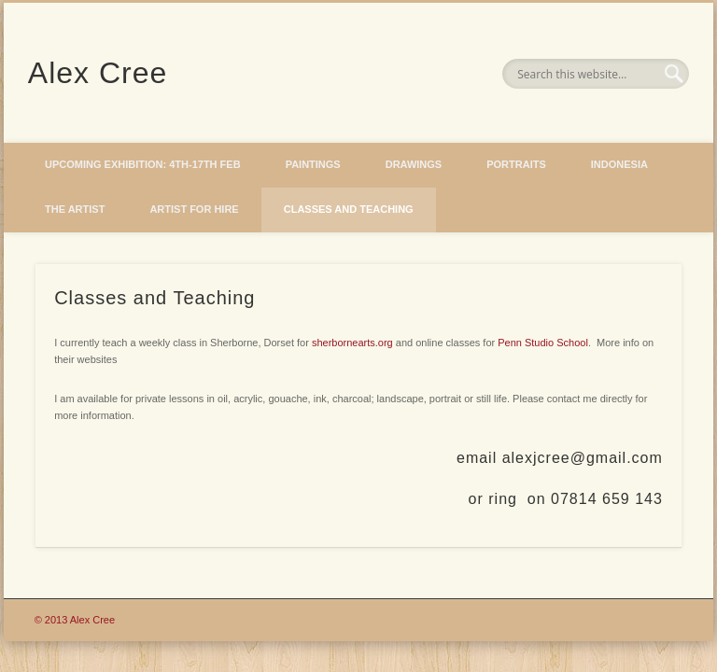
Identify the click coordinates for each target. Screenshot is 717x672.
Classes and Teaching (349, 209)
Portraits (516, 164)
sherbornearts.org (352, 342)
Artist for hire (193, 209)
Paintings (313, 164)
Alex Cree (98, 73)
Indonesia (619, 164)
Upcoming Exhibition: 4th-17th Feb (143, 164)
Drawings (414, 164)
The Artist (75, 209)
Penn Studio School (543, 342)
